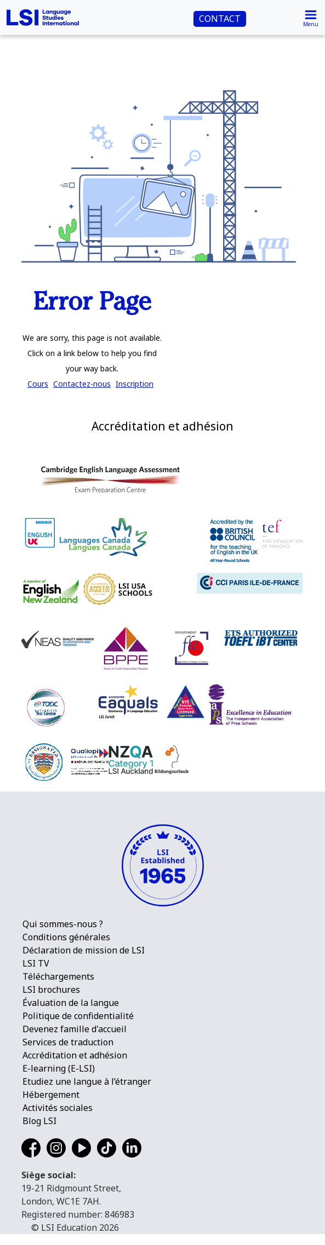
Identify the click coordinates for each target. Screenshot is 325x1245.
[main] (162, 196)
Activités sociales (57, 1108)
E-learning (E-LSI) (58, 1068)
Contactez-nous (82, 384)
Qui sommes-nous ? (62, 924)
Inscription (134, 384)
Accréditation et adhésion (74, 1055)
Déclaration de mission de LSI (83, 950)
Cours (37, 384)
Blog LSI (39, 1121)
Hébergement (50, 1095)
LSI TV (35, 963)
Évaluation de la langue (70, 1003)
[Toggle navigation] (310, 17)
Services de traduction (67, 1042)
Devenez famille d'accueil (74, 1029)
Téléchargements (58, 976)
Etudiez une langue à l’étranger (86, 1081)
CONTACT (220, 19)
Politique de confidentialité (78, 1016)
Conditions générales (66, 937)
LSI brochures (51, 990)
